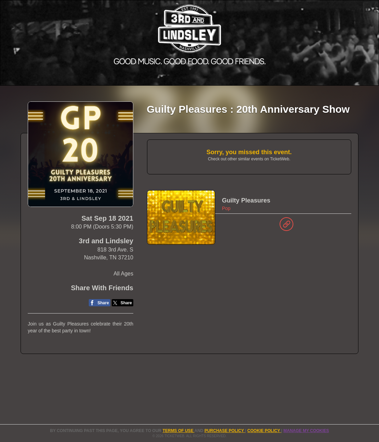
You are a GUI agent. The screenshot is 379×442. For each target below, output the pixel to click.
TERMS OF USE (178, 430)
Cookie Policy (264, 430)
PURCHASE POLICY (225, 430)
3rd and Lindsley (106, 241)
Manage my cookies (306, 430)
